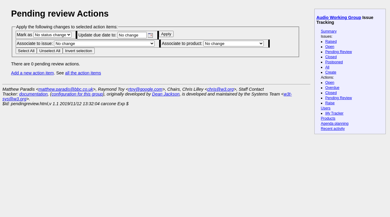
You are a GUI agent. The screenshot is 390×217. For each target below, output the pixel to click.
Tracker (334, 113)
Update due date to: (115, 35)
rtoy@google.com (145, 89)
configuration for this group (77, 94)
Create (330, 72)
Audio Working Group (338, 17)
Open (329, 47)
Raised (331, 41)
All (327, 67)
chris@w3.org (220, 89)
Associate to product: (213, 43)
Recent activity (333, 129)
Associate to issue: (86, 43)
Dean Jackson (166, 94)
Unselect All (49, 51)
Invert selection (78, 51)
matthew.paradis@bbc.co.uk (66, 89)
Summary (328, 31)
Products (328, 118)
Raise (330, 103)
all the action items (83, 73)
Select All (26, 51)
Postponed (334, 62)
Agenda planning (334, 123)
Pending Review (338, 52)
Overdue (332, 88)
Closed (331, 57)
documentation (33, 94)
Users (325, 108)
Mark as (44, 34)
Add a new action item (32, 73)
